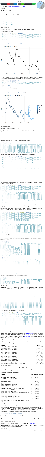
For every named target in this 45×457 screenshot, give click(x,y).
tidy (21, 6)
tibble (23, 6)
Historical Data (27, 358)
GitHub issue (32, 446)
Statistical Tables (29, 355)
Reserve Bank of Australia (13, 6)
